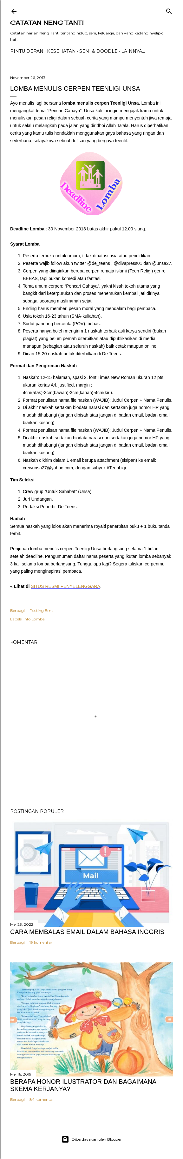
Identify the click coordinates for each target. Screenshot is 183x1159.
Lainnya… (133, 51)
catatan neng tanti (47, 22)
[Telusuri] (169, 10)
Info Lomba (34, 619)
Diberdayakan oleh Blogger (92, 1139)
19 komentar (40, 942)
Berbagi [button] (17, 610)
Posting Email (42, 610)
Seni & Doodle (98, 51)
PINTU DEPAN (26, 51)
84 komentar (41, 1099)
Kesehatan (61, 51)
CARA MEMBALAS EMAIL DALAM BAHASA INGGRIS (87, 931)
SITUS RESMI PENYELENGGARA (65, 586)
